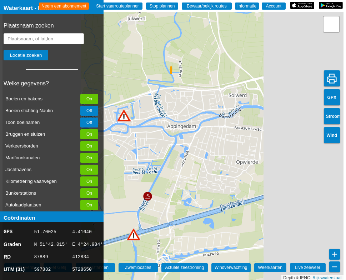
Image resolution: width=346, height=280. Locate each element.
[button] (124, 115)
